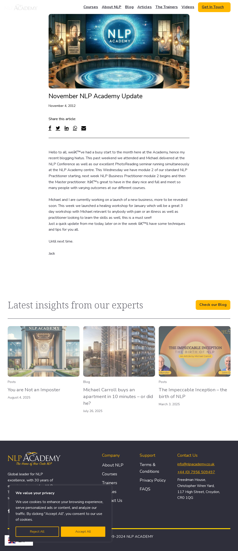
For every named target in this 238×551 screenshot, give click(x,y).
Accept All (83, 531)
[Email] (83, 127)
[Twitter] (58, 127)
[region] (60, 513)
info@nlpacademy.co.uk (196, 464)
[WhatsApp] (75, 127)
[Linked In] (67, 127)
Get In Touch (213, 7)
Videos (188, 7)
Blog (129, 7)
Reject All (37, 531)
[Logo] (21, 7)
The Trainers (166, 7)
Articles (144, 7)
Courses (90, 7)
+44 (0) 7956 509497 (196, 472)
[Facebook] (50, 127)
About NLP (111, 7)
